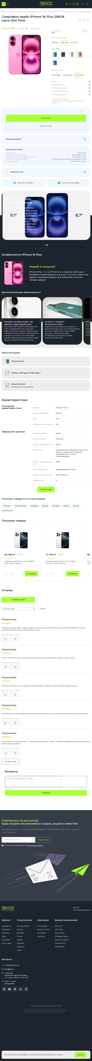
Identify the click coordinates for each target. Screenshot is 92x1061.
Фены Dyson (60, 933)
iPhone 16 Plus (20, 506)
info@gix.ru (9, 969)
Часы (4, 936)
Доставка (20, 933)
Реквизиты (41, 933)
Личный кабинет (23, 926)
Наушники (6, 940)
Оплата (20, 936)
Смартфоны (6, 926)
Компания (43, 920)
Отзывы (20, 929)
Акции (19, 950)
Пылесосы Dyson (62, 940)
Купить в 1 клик (46, 126)
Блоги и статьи (43, 929)
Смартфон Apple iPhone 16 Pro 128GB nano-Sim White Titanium (61, 562)
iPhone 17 (59, 926)
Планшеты (6, 929)
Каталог (6, 920)
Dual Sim (6, 506)
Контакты (41, 936)
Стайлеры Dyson (61, 936)
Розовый (34, 506)
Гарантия (20, 943)
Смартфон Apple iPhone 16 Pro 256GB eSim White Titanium (19, 562)
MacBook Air (60, 947)
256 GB (45, 506)
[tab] (21, 78)
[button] (45, 245)
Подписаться (43, 840)
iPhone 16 (58, 929)
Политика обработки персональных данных (46, 1005)
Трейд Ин (21, 947)
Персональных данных (34, 845)
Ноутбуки (6, 933)
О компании (42, 926)
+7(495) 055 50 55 (12, 965)
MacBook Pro (60, 943)
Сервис (20, 940)
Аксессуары (6, 943)
